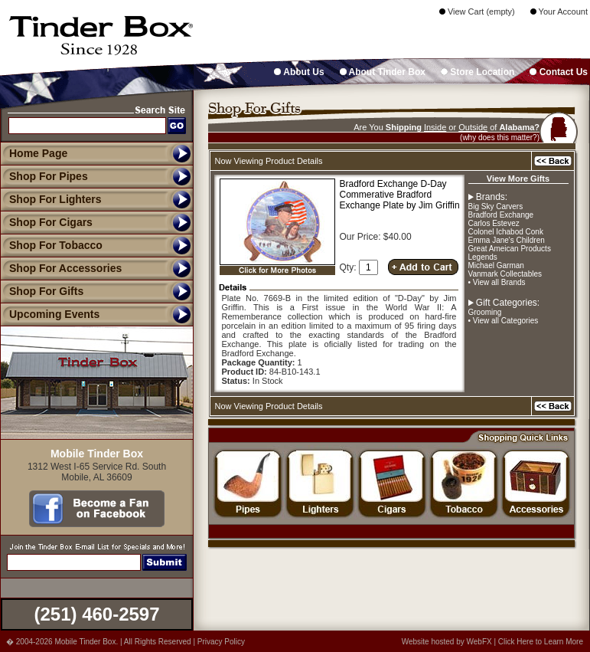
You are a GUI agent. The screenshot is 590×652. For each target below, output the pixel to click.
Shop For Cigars (46, 222)
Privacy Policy (221, 641)
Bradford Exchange (501, 215)
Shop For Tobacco (51, 245)
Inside (435, 127)
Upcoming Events (49, 314)
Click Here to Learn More (540, 641)
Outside (472, 127)
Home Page (38, 153)
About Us (299, 72)
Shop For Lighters (51, 199)
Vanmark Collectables (505, 274)
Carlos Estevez (494, 223)
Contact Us (559, 72)
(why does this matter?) (499, 137)
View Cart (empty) (477, 11)
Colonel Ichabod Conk (505, 232)
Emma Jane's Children (506, 240)
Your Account (559, 11)
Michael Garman (496, 265)
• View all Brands (497, 282)
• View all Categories (503, 320)
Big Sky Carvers (495, 206)
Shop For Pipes (44, 176)
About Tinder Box (382, 72)
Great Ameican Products (509, 248)
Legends (482, 257)
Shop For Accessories (61, 268)
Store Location (477, 72)
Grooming (485, 312)
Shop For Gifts (41, 291)
